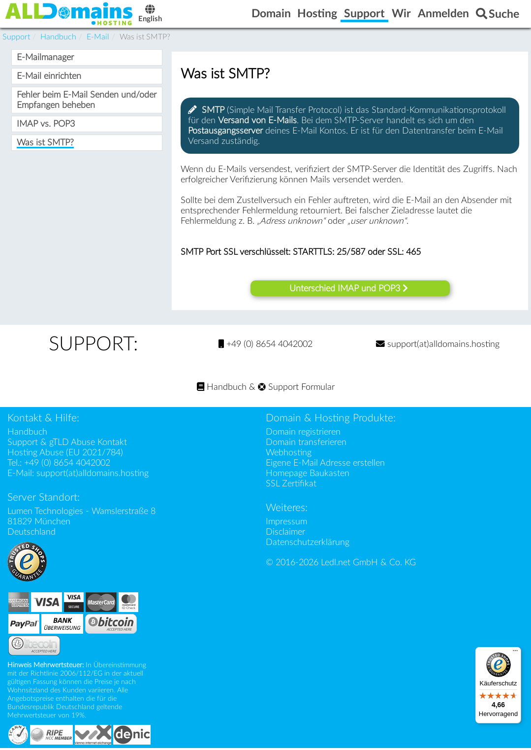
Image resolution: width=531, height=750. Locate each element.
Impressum (286, 523)
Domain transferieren (306, 444)
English (160, 15)
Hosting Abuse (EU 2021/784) (65, 454)
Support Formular (296, 389)
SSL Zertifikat (291, 485)
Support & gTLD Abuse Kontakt (67, 444)
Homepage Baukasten (307, 475)
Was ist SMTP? (45, 145)
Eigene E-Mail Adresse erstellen (325, 465)
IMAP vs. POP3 (46, 126)
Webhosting (289, 454)
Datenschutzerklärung (307, 544)
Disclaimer (285, 534)
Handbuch (222, 389)
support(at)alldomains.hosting (438, 346)
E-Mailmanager (45, 60)
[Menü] (515, 653)
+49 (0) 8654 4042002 (265, 346)
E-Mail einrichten (49, 78)
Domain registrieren (303, 434)
